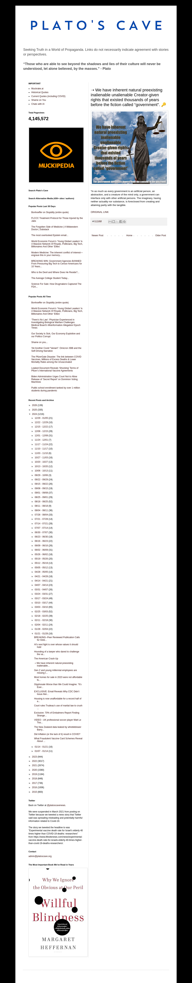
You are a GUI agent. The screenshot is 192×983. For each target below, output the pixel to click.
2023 (35, 756)
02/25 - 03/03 (42, 611)
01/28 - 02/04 (42, 629)
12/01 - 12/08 (42, 435)
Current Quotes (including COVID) (48, 96)
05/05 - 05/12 (42, 567)
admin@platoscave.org (40, 856)
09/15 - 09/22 (42, 484)
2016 (35, 787)
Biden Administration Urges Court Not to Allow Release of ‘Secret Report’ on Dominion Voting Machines (54, 379)
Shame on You (38, 100)
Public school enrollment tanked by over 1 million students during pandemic (55, 389)
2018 (35, 778)
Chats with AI (37, 104)
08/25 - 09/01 (42, 497)
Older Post (160, 235)
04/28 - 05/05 (42, 572)
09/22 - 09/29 (42, 479)
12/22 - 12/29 (42, 422)
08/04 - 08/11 (42, 510)
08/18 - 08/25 (42, 501)
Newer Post (97, 235)
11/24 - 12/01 (42, 440)
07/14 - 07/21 (42, 523)
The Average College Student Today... (50, 278)
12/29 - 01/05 (42, 418)
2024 (35, 414)
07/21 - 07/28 (42, 519)
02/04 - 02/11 (42, 624)
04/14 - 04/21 (42, 580)
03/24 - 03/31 (42, 594)
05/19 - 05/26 (42, 558)
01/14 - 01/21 (42, 746)
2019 (35, 774)
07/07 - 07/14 (42, 528)
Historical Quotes (39, 92)
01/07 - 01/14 (42, 751)
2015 (35, 792)
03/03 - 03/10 (42, 607)
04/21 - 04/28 (42, 576)
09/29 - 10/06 (42, 475)
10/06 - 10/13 (42, 470)
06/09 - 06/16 (42, 545)
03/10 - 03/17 (42, 602)
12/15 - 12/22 (42, 426)
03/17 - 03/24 (42, 598)
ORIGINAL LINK (100, 212)
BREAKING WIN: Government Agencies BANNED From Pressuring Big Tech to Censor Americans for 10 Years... (56, 264)
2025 (35, 409)
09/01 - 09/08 (42, 492)
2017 (35, 783)
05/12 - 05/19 (42, 563)
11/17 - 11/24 (42, 444)
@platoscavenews (56, 805)
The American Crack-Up (46, 658)
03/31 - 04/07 (42, 589)
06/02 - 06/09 (42, 550)
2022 (35, 761)
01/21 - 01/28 (42, 633)
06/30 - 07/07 (42, 532)
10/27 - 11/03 (42, 457)
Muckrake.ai (37, 88)
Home (129, 235)
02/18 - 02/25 (42, 616)
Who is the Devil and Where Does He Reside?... (55, 272)
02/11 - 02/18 (42, 620)
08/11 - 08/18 (42, 506)
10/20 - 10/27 (42, 462)
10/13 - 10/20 (42, 466)
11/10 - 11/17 (42, 448)
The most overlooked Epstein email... (49, 235)
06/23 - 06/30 (42, 536)
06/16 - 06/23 (42, 541)
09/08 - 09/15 (42, 488)
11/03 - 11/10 (42, 453)
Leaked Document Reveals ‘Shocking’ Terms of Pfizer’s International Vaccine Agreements (54, 369)
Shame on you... (39, 342)
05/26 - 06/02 (42, 554)
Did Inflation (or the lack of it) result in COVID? (57, 734)
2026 (35, 405)
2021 (35, 765)
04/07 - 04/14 (42, 585)
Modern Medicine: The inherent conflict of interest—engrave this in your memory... (57, 254)
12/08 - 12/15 (42, 431)
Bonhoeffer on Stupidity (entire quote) (50, 212)
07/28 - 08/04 (42, 514)
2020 (35, 770)
